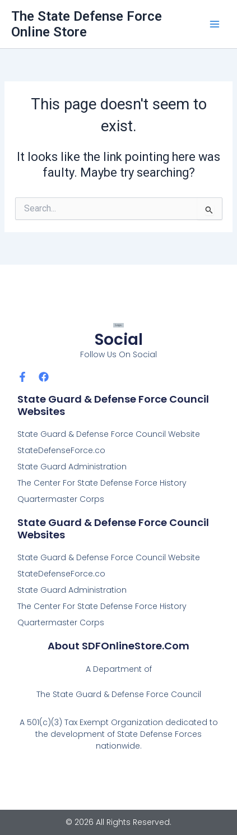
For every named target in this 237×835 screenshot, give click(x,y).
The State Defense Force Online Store (86, 24)
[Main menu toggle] (214, 24)
